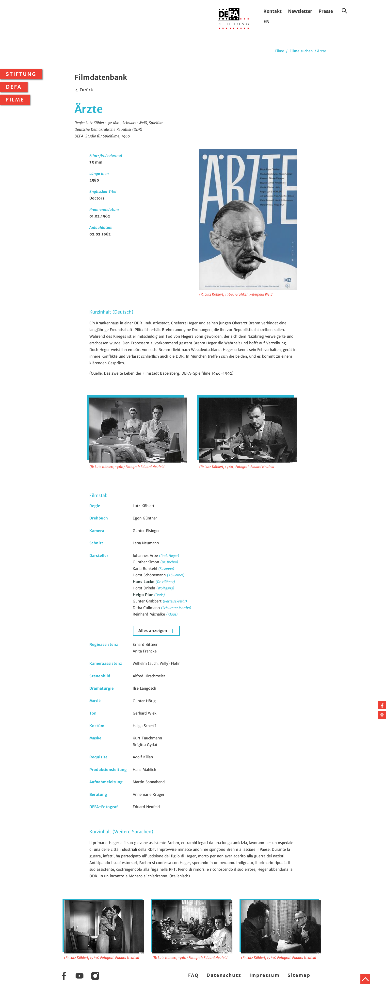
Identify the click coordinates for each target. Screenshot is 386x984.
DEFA (14, 87)
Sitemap (299, 975)
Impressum (264, 975)
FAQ (193, 975)
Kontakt (272, 11)
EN (266, 21)
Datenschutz (224, 975)
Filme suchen (301, 51)
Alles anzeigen (153, 630)
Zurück (84, 89)
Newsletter (300, 11)
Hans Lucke (144, 581)
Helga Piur (143, 594)
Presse (326, 11)
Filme (15, 100)
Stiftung (21, 74)
